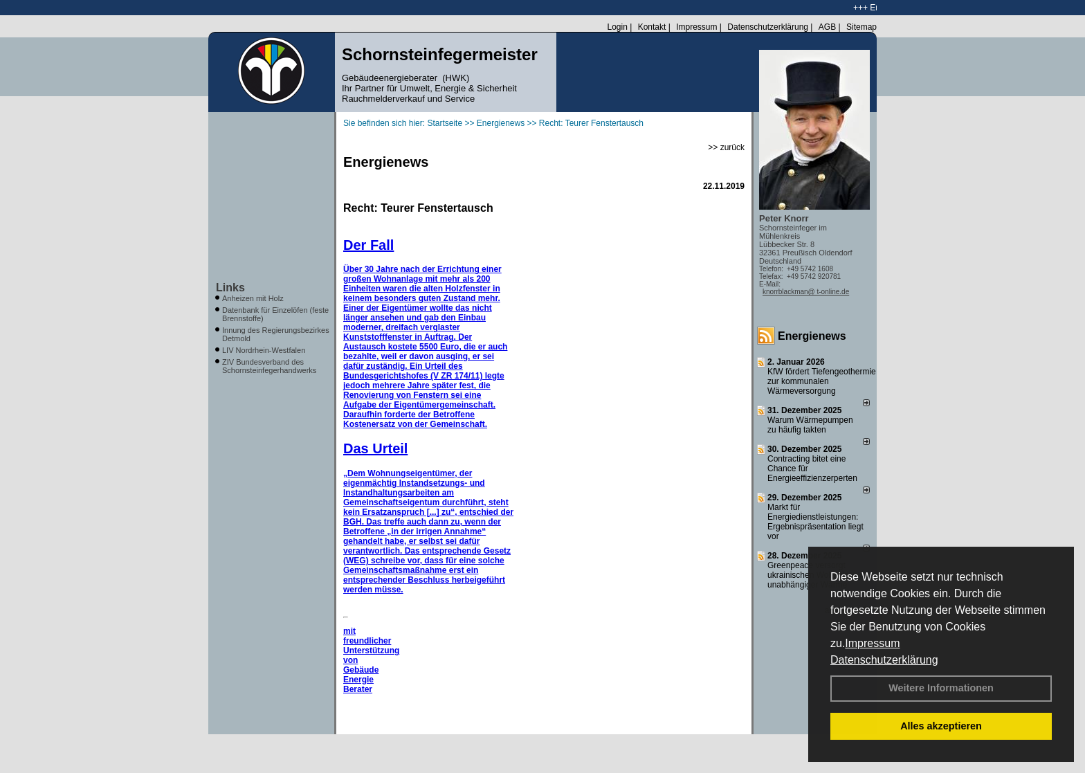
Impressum (872, 643)
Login (617, 27)
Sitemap (861, 27)
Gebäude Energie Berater (361, 679)
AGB (827, 27)
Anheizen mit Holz (253, 298)
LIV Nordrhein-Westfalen (263, 350)
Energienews (812, 336)
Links (230, 287)
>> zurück (726, 147)
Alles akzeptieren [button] (941, 725)
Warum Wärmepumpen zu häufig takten (810, 425)
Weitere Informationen (941, 687)
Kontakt (652, 27)
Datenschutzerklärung (884, 660)
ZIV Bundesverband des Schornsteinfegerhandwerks (269, 366)
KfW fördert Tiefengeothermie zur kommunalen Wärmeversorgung (821, 381)
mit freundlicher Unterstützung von (371, 645)
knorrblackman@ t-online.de (806, 291)
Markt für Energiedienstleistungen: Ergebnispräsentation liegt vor (815, 521)
